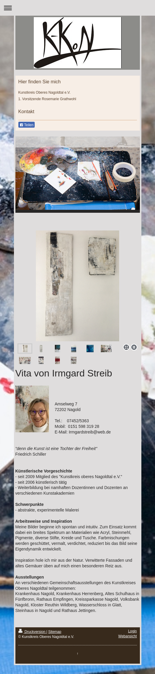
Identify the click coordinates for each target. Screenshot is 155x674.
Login (132, 631)
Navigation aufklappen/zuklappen (77, 7)
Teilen (26, 125)
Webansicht (127, 636)
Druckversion (32, 632)
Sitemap (54, 632)
